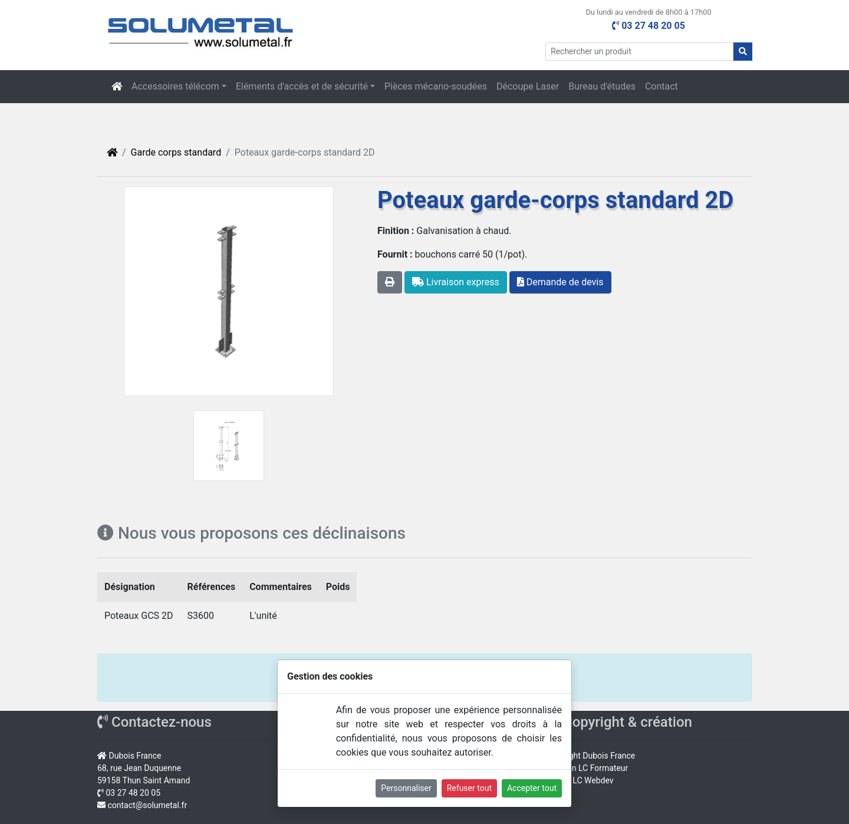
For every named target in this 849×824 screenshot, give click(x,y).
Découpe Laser (527, 86)
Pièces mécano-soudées (435, 86)
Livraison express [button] (455, 282)
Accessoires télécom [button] (175, 86)
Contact (661, 86)
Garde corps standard (176, 152)
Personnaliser (406, 788)
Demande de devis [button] (560, 282)
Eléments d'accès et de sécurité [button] (302, 86)
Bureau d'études (602, 86)
